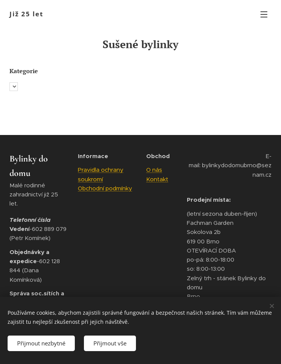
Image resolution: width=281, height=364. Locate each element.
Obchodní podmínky (105, 188)
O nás (154, 170)
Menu (263, 14)
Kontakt (157, 179)
